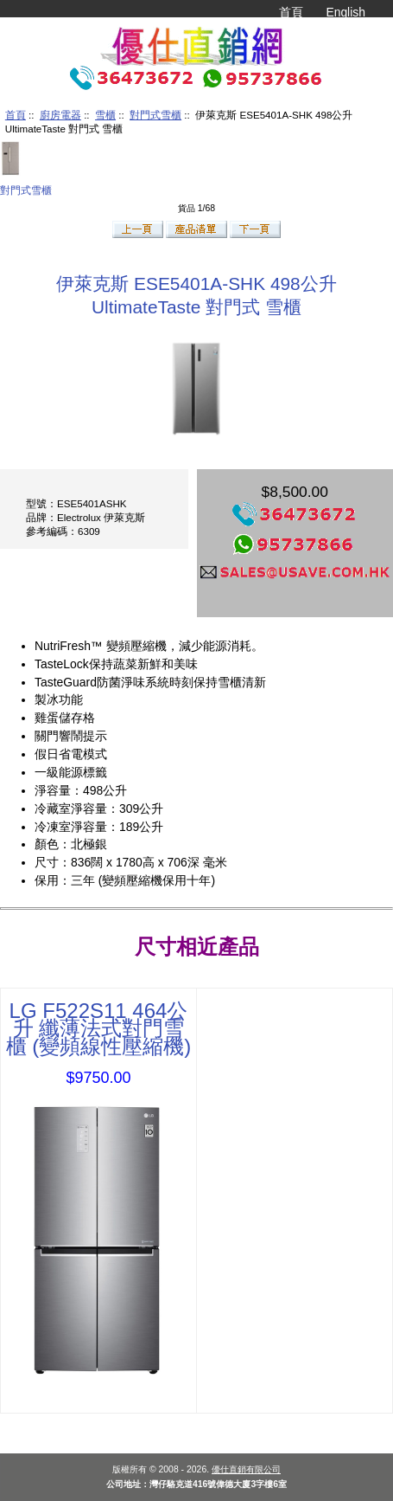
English (345, 12)
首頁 (291, 12)
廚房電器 (60, 114)
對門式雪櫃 (155, 114)
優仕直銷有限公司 (246, 1469)
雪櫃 (105, 114)
